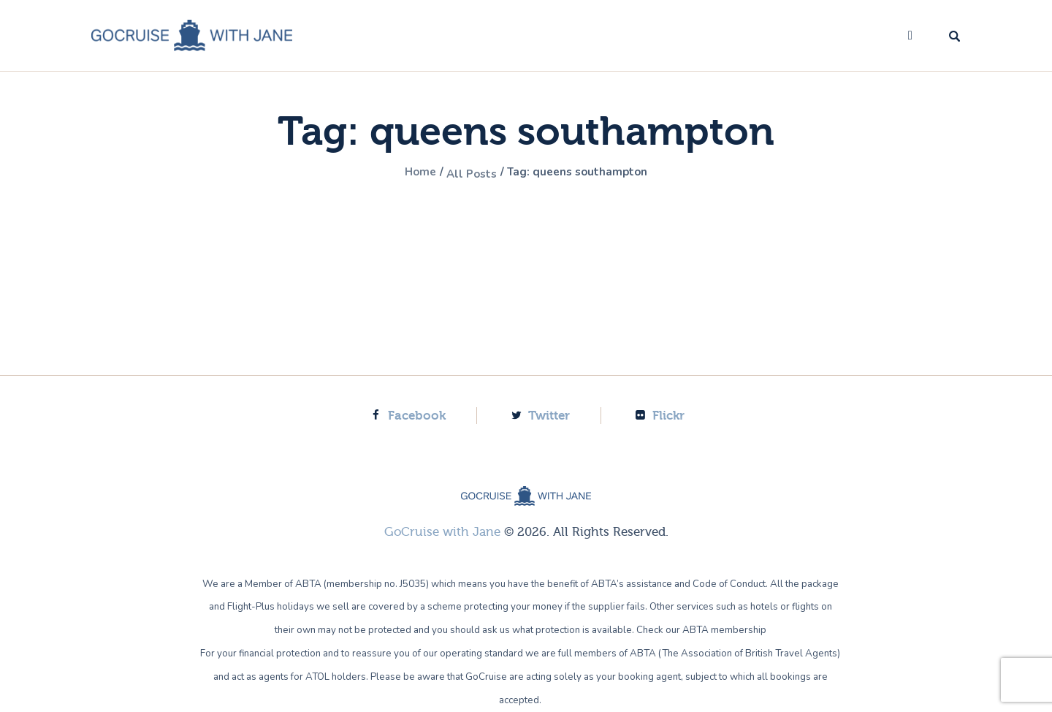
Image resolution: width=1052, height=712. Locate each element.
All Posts (464, 173)
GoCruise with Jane (442, 532)
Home (405, 173)
